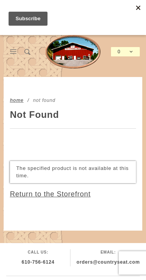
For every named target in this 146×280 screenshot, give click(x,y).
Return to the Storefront (50, 194)
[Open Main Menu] (13, 52)
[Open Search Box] (28, 52)
